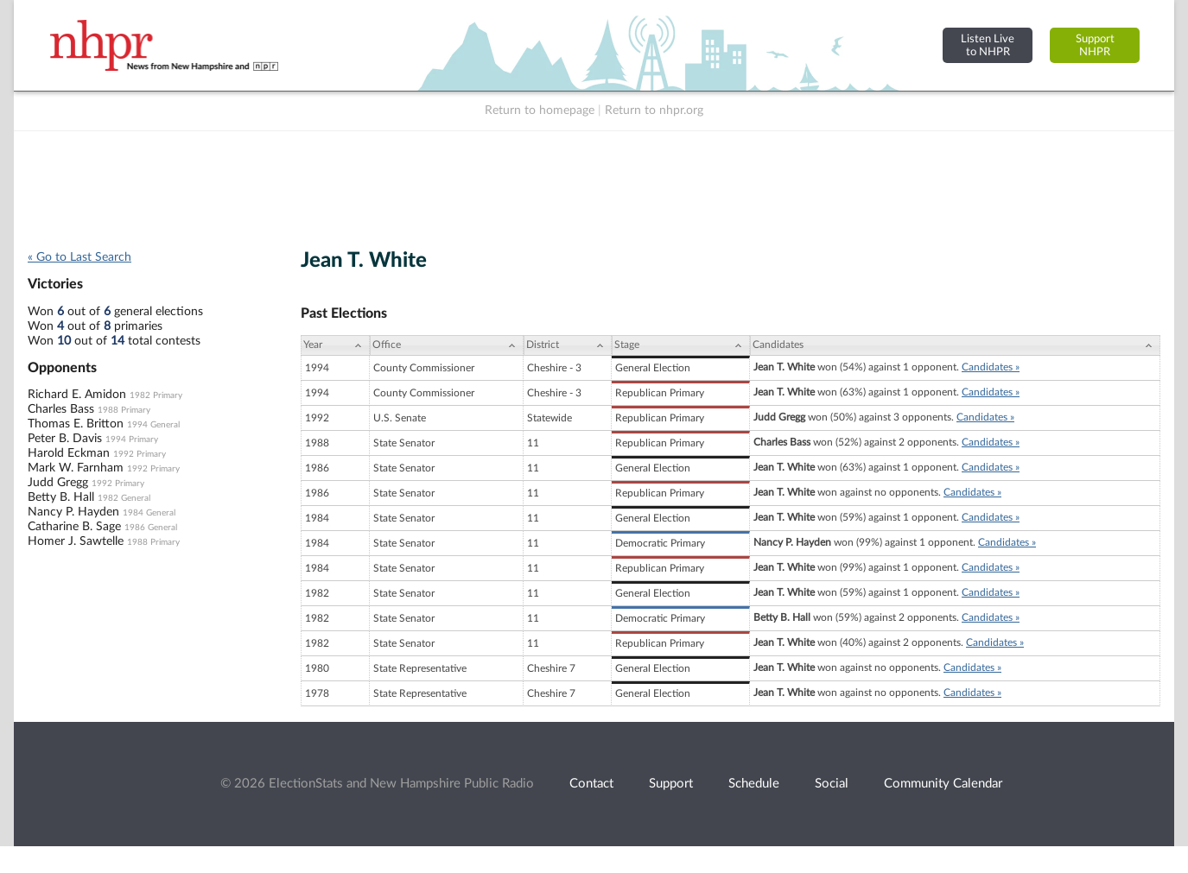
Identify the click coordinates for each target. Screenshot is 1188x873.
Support (671, 783)
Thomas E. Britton (76, 424)
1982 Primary (156, 395)
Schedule (753, 783)
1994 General (153, 425)
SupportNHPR (1095, 45)
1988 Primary (124, 410)
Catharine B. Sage (74, 527)
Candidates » (991, 367)
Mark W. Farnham (76, 468)
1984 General (149, 513)
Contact (591, 783)
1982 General (124, 498)
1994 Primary (131, 439)
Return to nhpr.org (654, 110)
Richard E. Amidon (77, 395)
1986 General (150, 527)
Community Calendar (943, 783)
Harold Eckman (69, 453)
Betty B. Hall (61, 497)
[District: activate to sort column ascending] (568, 345)
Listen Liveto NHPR (987, 45)
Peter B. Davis (65, 439)
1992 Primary (139, 454)
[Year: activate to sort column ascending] (335, 345)
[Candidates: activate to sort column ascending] (955, 345)
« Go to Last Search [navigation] (79, 257)
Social (831, 783)
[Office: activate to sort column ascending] (447, 345)
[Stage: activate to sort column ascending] (681, 345)
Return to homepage (539, 110)
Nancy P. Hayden (73, 512)
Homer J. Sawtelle (76, 541)
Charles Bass (61, 409)
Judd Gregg (58, 483)
